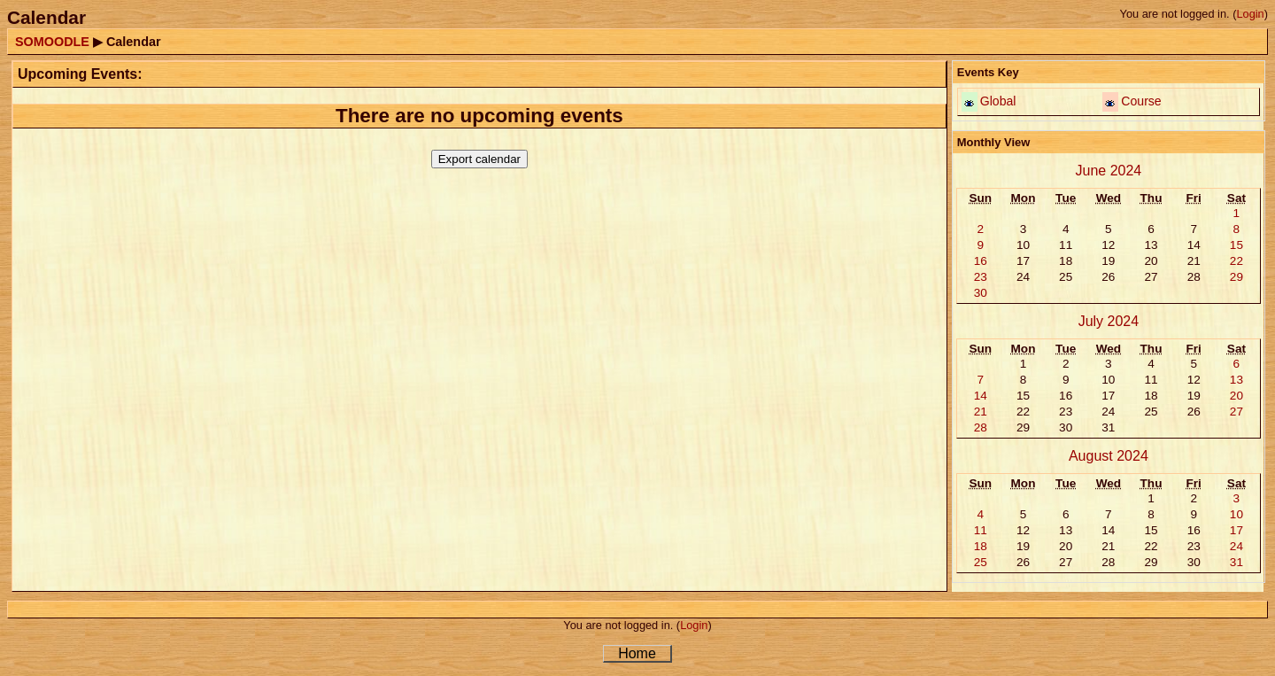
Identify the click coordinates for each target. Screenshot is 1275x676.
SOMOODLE (52, 42)
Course (1141, 101)
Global (998, 101)
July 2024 (1109, 321)
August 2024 (1108, 455)
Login (1249, 13)
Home (637, 653)
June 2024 (1109, 170)
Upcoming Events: (80, 74)
